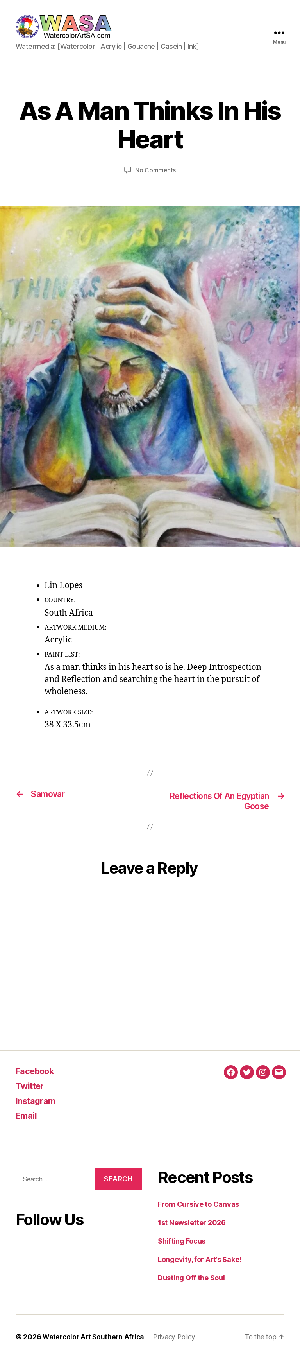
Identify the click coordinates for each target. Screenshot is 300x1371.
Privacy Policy (179, 1349)
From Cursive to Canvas (198, 1216)
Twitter (31, 1098)
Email (27, 1127)
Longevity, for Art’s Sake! (199, 1271)
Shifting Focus (181, 1253)
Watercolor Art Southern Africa (95, 1349)
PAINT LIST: (62, 666)
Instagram (38, 1112)
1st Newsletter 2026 (192, 1235)
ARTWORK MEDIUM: (76, 639)
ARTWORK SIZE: (69, 724)
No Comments (155, 182)
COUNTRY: (60, 612)
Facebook (37, 1083)
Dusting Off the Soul (191, 1290)
